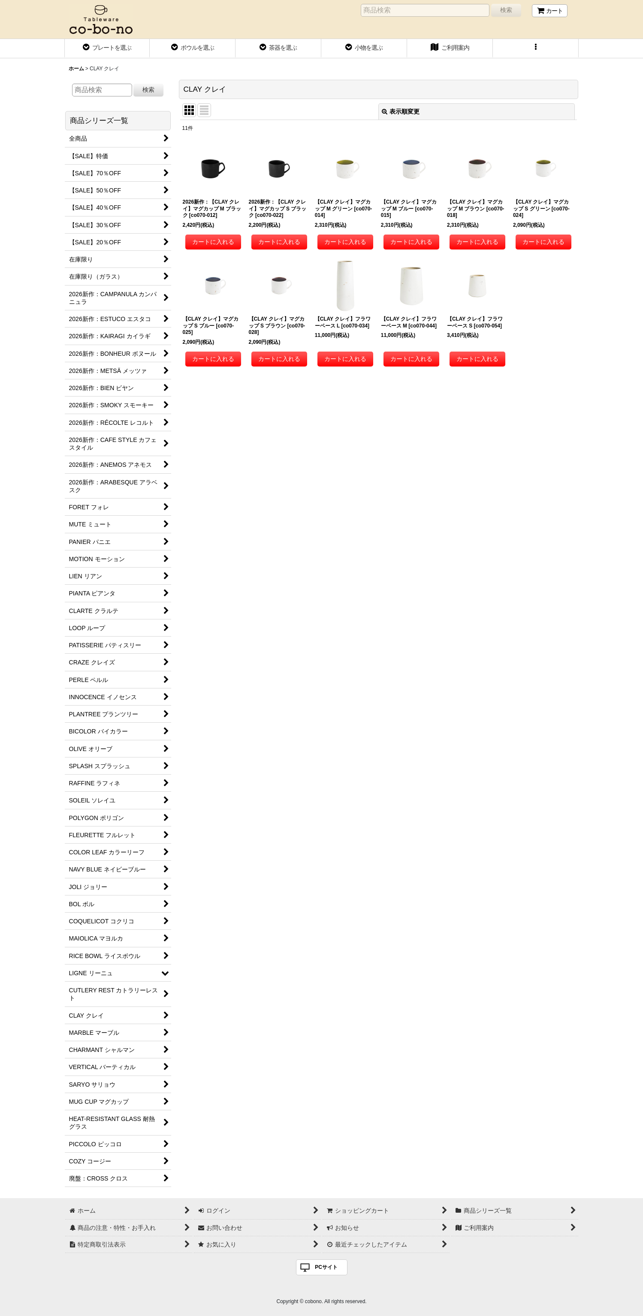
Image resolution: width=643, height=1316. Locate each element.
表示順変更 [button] (401, 111)
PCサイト (326, 1267)
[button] (536, 48)
